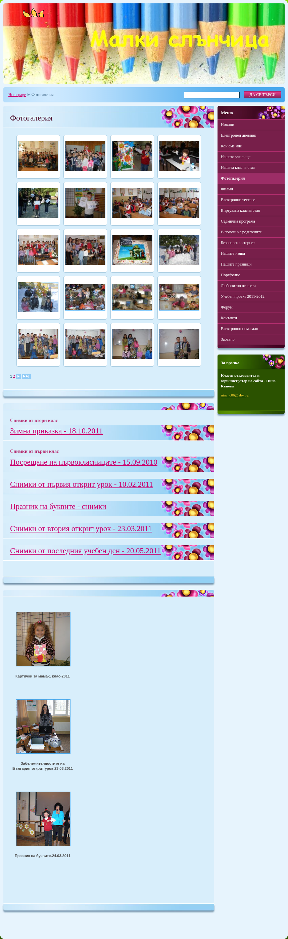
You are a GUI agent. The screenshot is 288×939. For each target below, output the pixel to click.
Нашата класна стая (238, 167)
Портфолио (230, 275)
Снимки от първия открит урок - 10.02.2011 (81, 484)
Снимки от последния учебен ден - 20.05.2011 (85, 550)
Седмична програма (238, 221)
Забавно (228, 339)
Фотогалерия (233, 178)
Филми (227, 189)
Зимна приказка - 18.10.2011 (56, 430)
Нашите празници (236, 264)
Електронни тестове (238, 199)
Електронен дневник (238, 135)
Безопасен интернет (238, 242)
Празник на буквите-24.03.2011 (42, 856)
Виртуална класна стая (240, 210)
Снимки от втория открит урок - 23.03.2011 (81, 528)
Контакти (229, 318)
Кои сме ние (231, 146)
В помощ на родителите (241, 232)
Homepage (17, 94)
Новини (227, 124)
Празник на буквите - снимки (58, 506)
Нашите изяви (233, 253)
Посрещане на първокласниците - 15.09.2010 (83, 462)
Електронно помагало (239, 328)
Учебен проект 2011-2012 (243, 296)
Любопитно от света (238, 285)
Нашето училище (235, 156)
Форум (227, 307)
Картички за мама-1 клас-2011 (42, 676)
